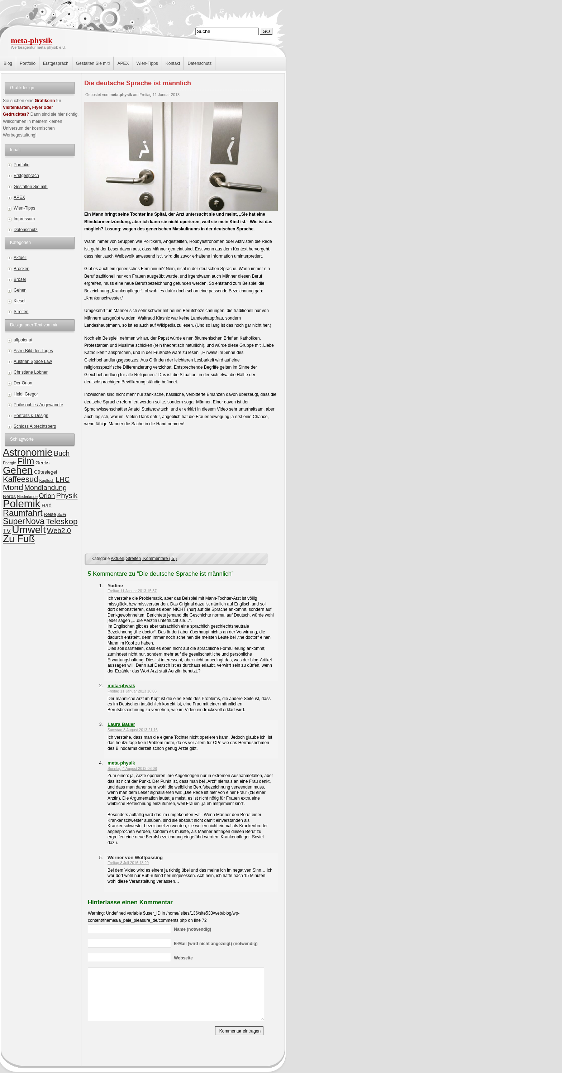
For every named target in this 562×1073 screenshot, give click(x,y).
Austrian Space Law (33, 361)
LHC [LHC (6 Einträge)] (63, 479)
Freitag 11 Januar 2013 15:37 (132, 591)
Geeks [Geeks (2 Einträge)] (42, 462)
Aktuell (20, 257)
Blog (8, 63)
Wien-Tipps (147, 63)
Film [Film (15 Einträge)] (25, 461)
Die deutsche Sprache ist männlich (137, 83)
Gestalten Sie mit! (93, 63)
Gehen (20, 290)
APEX (123, 63)
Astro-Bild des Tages (33, 350)
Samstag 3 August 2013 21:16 (133, 730)
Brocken (21, 268)
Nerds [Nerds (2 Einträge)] (9, 496)
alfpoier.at (23, 340)
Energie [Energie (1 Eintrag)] (9, 463)
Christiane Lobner (31, 372)
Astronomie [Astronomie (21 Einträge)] (28, 452)
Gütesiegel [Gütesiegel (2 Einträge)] (45, 472)
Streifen (21, 311)
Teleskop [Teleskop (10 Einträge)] (61, 521)
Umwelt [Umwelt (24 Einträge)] (29, 529)
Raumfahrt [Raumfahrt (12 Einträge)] (23, 513)
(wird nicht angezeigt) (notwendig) (215, 943)
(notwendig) (192, 929)
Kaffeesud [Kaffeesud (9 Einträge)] (20, 479)
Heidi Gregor (26, 394)
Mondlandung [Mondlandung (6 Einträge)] (45, 488)
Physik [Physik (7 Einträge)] (67, 495)
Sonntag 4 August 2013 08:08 (132, 769)
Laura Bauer (121, 724)
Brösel (20, 279)
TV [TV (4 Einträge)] (7, 531)
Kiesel (19, 300)
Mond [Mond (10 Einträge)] (13, 487)
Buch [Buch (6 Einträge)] (62, 453)
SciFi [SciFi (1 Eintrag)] (61, 514)
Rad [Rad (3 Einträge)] (47, 505)
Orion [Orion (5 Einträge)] (47, 495)
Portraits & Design (31, 415)
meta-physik (31, 40)
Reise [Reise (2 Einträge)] (50, 514)
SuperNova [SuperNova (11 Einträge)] (23, 521)
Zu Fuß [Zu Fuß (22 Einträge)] (19, 538)
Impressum (24, 218)
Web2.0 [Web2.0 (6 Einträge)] (59, 531)
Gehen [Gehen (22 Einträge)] (18, 470)
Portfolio (27, 63)
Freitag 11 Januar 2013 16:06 (132, 691)
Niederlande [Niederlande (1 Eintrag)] (27, 496)
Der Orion (23, 382)
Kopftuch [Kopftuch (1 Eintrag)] (46, 480)
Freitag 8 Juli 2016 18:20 (128, 863)
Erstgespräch (55, 63)
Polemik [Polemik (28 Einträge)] (21, 503)
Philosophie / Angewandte (38, 404)
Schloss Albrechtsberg (35, 426)
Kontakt (173, 63)
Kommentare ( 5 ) (159, 558)
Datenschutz (199, 63)
